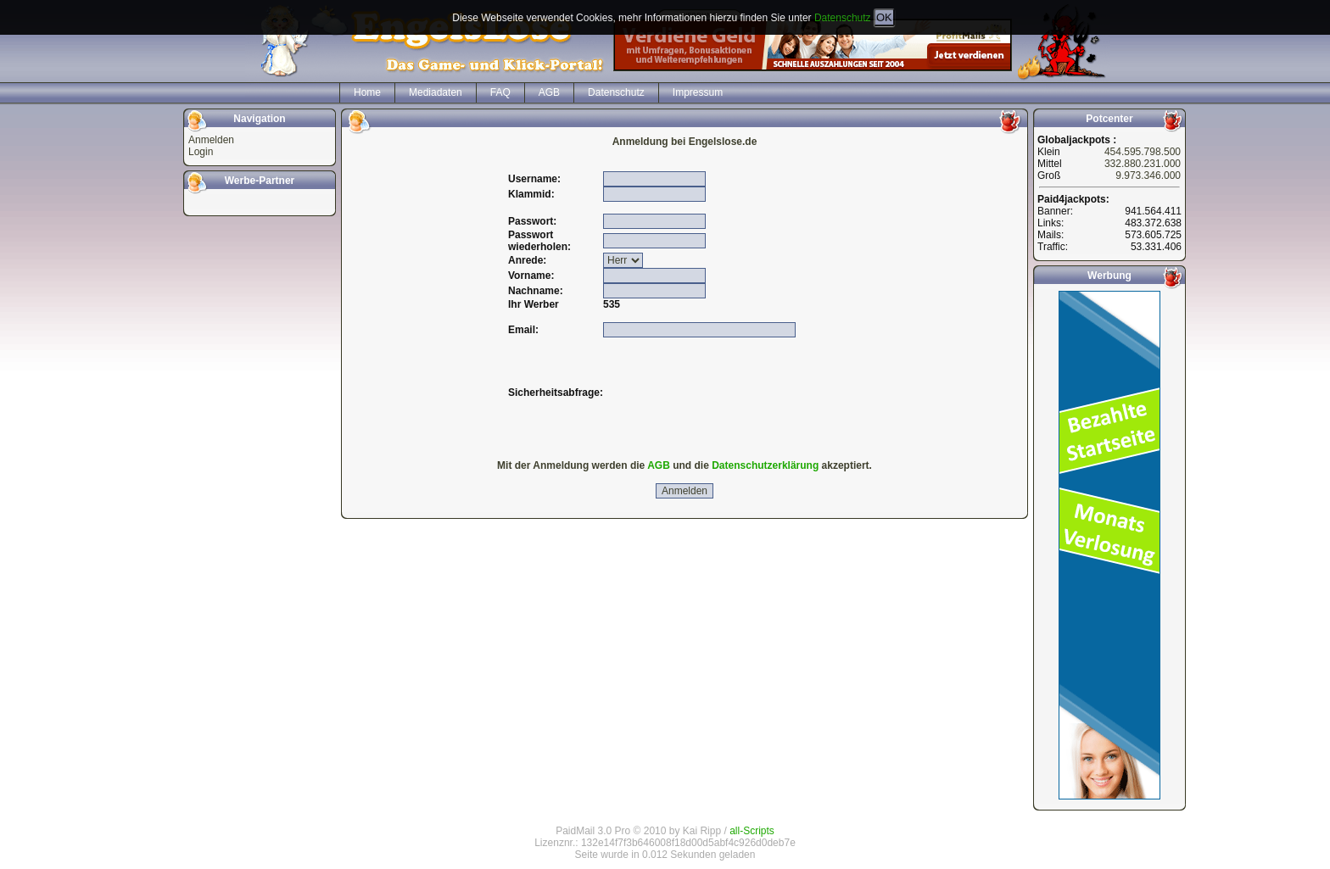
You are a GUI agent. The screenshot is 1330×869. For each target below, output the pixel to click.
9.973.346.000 (1148, 175)
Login (200, 152)
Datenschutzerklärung (765, 465)
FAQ (500, 92)
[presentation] (732, 392)
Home (367, 92)
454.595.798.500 (1142, 152)
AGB (549, 92)
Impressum (698, 92)
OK (884, 17)
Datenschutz (842, 18)
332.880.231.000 (1142, 164)
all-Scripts (751, 831)
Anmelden (211, 140)
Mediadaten (435, 92)
